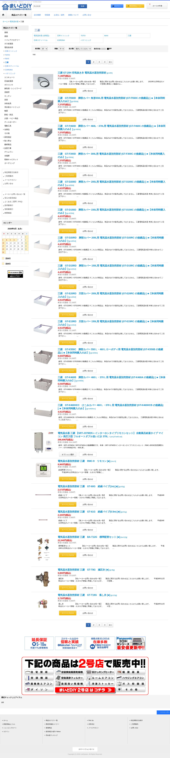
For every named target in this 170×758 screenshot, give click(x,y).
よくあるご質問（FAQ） (14, 202)
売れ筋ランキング (52, 735)
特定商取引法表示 (11, 172)
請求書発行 (9, 205)
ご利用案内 (9, 176)
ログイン (118, 6)
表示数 (37, 49)
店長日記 (91, 724)
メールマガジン (11, 180)
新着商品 (49, 728)
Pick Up (91, 720)
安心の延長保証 (11, 198)
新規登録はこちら (136, 6)
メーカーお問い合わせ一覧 (15, 194)
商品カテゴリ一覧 (52, 720)
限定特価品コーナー (52, 724)
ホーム (5, 720)
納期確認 (8, 213)
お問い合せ (9, 184)
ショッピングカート (10, 728)
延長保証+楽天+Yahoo (53, 731)
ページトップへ (164, 712)
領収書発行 (9, 209)
